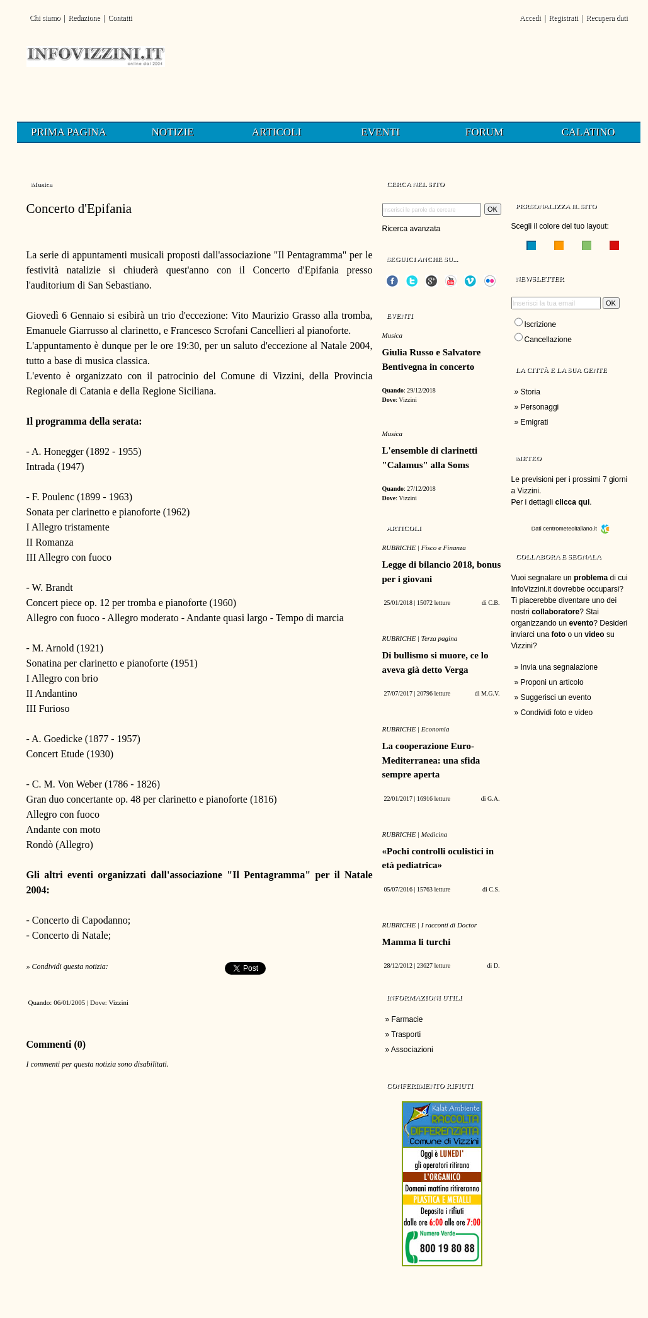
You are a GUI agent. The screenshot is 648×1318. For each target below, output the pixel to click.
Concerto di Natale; (71, 935)
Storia (530, 391)
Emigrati (535, 422)
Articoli (276, 132)
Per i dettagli (550, 502)
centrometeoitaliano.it (576, 528)
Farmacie (407, 1019)
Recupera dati (606, 17)
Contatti (120, 17)
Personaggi (540, 407)
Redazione (84, 17)
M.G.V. (490, 693)
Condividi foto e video (557, 712)
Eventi (380, 132)
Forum (484, 132)
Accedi (530, 17)
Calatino (588, 132)
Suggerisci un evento (556, 697)
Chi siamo (45, 17)
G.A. (493, 798)
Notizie (172, 132)
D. (497, 965)
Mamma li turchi (416, 942)
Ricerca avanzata (411, 228)
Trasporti (406, 1034)
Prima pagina (68, 132)
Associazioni (412, 1049)
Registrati (563, 17)
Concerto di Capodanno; (81, 920)
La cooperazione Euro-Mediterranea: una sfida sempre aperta (431, 760)
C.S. (494, 889)
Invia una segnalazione (559, 667)
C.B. (493, 602)
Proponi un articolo (552, 682)
